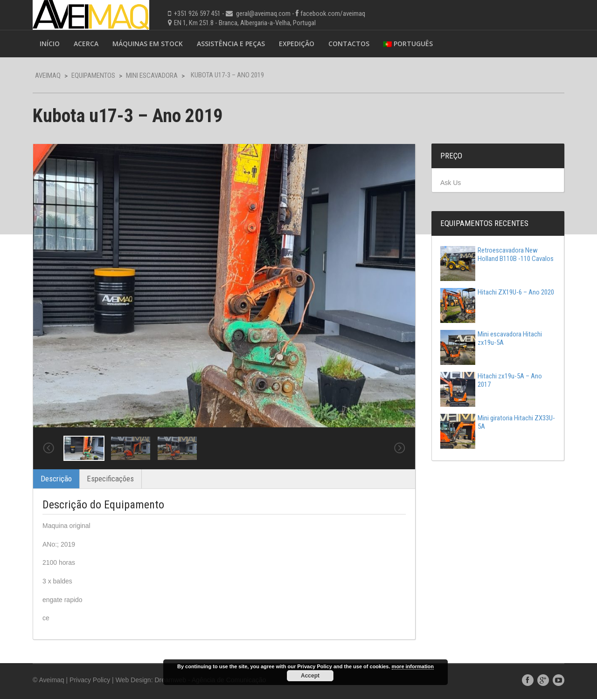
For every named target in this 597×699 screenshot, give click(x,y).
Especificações (110, 478)
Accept (310, 675)
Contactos (348, 43)
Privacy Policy (89, 680)
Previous (48, 448)
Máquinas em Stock (147, 43)
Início (50, 43)
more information (413, 666)
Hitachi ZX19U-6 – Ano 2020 (497, 292)
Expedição (296, 43)
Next (400, 448)
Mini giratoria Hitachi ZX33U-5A (497, 422)
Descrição (56, 478)
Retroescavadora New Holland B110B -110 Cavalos (497, 254)
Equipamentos (93, 75)
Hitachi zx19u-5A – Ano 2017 (491, 380)
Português (408, 43)
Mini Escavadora (152, 75)
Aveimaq (48, 75)
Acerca (86, 43)
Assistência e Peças (231, 43)
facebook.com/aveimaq (332, 13)
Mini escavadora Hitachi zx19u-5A (491, 338)
